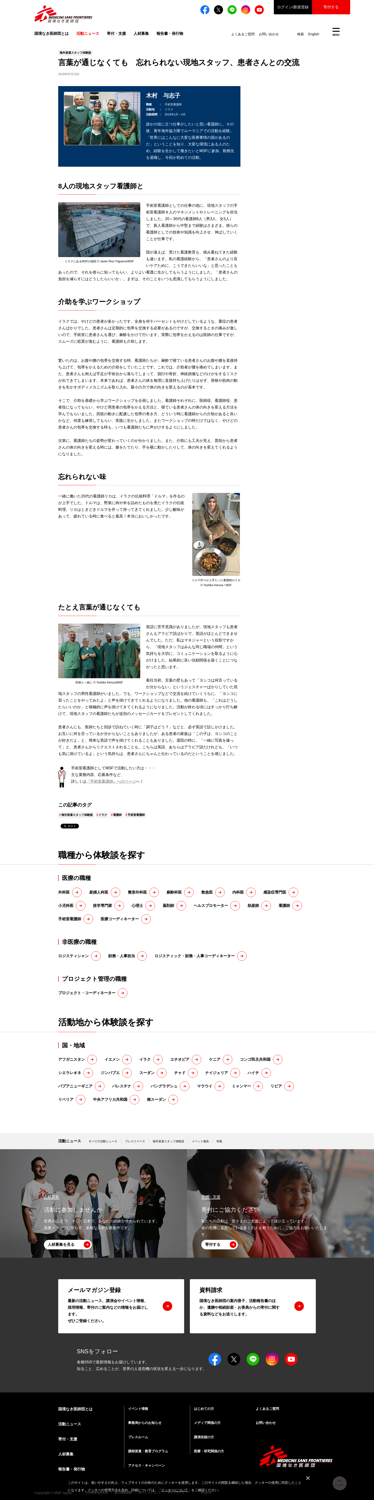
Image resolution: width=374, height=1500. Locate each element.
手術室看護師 (136, 815)
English (313, 34)
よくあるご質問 (243, 34)
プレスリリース (135, 1141)
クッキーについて (174, 1490)
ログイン (293, 7)
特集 (219, 1141)
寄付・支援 (116, 33)
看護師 (117, 815)
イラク (103, 815)
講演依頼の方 (204, 1437)
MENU (335, 32)
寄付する (331, 7)
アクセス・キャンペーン (146, 1465)
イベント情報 (138, 1409)
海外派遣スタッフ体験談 (77, 815)
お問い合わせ (269, 34)
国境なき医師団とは (51, 33)
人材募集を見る (61, 1244)
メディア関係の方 (207, 1423)
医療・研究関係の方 (209, 1451)
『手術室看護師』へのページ (111, 781)
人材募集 (141, 33)
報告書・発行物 (169, 33)
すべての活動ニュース (103, 1141)
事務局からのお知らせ (144, 1423)
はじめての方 (204, 1409)
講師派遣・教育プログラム (148, 1451)
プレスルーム (138, 1437)
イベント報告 (200, 1141)
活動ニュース (69, 1141)
